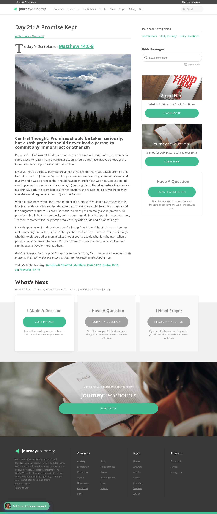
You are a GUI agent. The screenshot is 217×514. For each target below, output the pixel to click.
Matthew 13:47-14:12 (87, 265)
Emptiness (82, 488)
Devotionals (149, 36)
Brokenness (83, 466)
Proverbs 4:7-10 (30, 269)
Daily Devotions (190, 36)
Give (141, 9)
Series (136, 477)
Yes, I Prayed (44, 322)
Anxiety (81, 461)
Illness (104, 472)
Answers (137, 466)
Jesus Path (73, 9)
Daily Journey (168, 36)
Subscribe (171, 161)
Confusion (82, 472)
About (136, 493)
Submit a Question (172, 192)
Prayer (121, 9)
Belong (132, 9)
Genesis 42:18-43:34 (59, 265)
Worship (137, 488)
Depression (83, 483)
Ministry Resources (26, 2)
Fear (79, 493)
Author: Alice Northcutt (29, 36)
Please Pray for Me (168, 322)
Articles (137, 472)
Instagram (176, 472)
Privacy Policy (22, 483)
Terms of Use (21, 487)
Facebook (176, 461)
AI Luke (103, 9)
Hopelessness (108, 466)
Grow (112, 9)
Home (136, 461)
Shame (104, 488)
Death (80, 477)
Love (103, 483)
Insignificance (108, 477)
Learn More (172, 113)
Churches (138, 483)
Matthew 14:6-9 (76, 46)
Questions (58, 9)
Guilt (103, 461)
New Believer (89, 9)
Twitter (174, 466)
